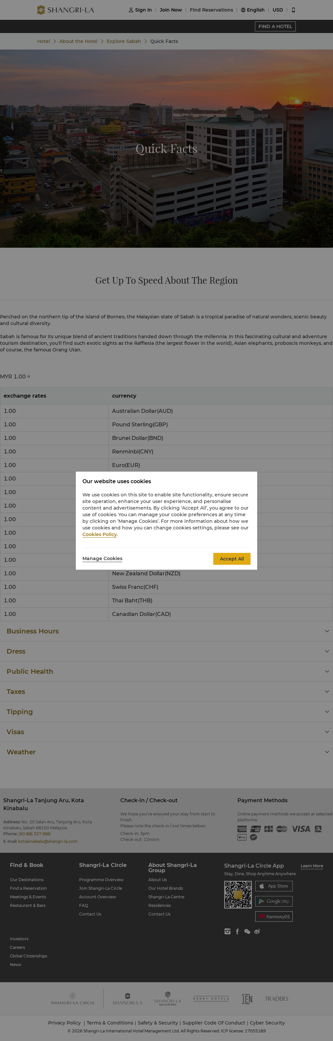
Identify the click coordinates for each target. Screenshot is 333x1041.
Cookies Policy (99, 534)
